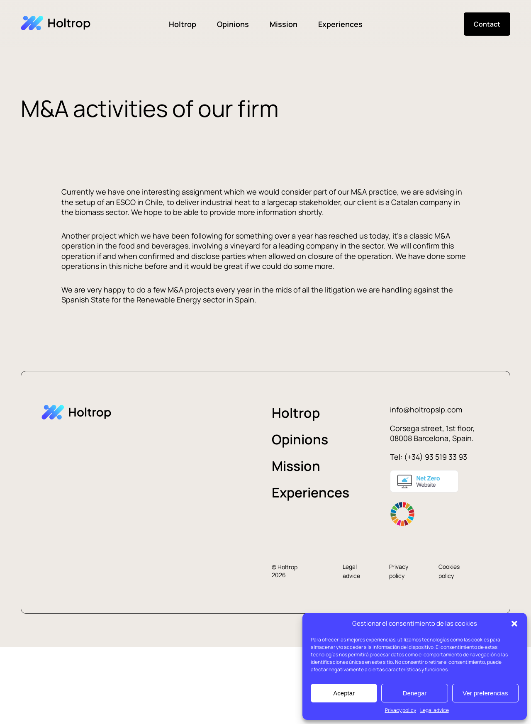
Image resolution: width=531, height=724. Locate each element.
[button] (514, 623)
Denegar (415, 693)
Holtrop (182, 24)
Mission (283, 24)
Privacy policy (400, 710)
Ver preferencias (485, 693)
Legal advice (434, 710)
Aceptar (344, 693)
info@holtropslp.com (426, 409)
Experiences (340, 24)
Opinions (233, 24)
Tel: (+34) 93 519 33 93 (428, 457)
